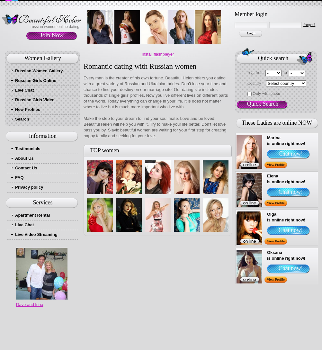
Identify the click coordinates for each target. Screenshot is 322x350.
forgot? (309, 24)
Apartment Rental (32, 215)
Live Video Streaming (36, 234)
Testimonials (27, 148)
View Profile (276, 164)
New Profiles (27, 109)
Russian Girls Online (35, 80)
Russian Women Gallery (39, 70)
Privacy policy (29, 187)
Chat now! (291, 153)
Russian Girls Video (35, 99)
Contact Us (26, 168)
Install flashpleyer (158, 54)
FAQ (19, 177)
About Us (24, 158)
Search (22, 119)
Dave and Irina (29, 304)
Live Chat (24, 90)
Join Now (51, 35)
